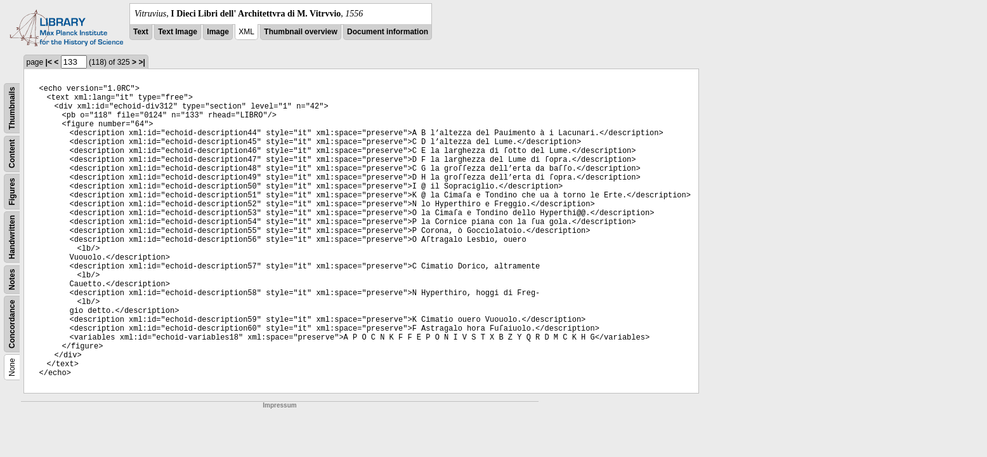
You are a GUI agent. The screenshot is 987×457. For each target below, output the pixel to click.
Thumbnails (12, 108)
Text (140, 31)
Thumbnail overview (300, 31)
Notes (12, 279)
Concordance (12, 324)
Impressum (279, 405)
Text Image (177, 31)
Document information (387, 31)
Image (218, 31)
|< (49, 62)
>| (141, 62)
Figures (12, 191)
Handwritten (12, 237)
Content (12, 154)
